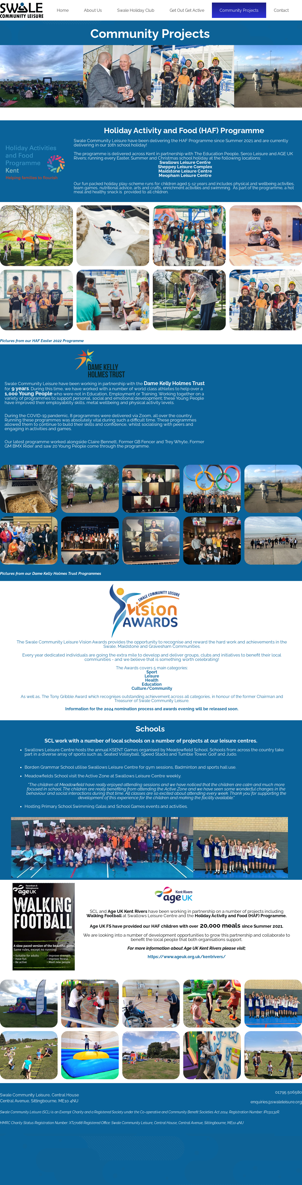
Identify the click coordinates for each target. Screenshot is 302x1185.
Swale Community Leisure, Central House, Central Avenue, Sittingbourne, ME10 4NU (177, 1123)
